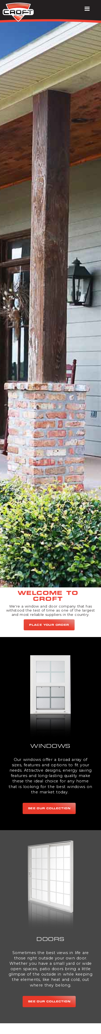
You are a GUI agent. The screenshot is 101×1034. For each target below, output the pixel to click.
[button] (87, 9)
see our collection (49, 808)
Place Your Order (49, 625)
